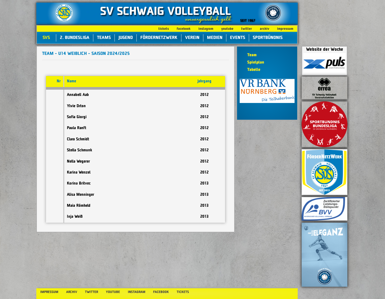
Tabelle (253, 70)
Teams (104, 38)
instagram (205, 29)
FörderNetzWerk (158, 38)
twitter (246, 29)
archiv (264, 29)
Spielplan (255, 63)
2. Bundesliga (74, 38)
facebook (184, 29)
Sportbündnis (268, 38)
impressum (285, 29)
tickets (163, 29)
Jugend (125, 38)
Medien (214, 38)
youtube (227, 29)
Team (252, 55)
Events (237, 38)
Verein (192, 38)
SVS (46, 38)
